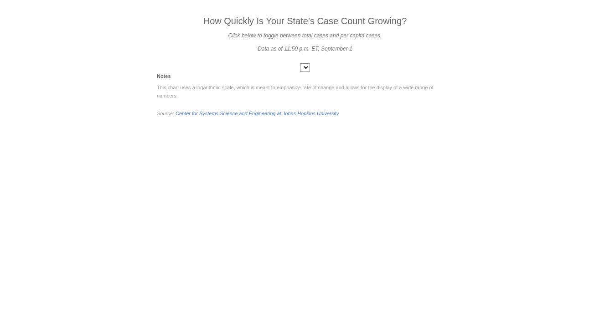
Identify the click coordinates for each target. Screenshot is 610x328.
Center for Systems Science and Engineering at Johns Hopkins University (257, 113)
